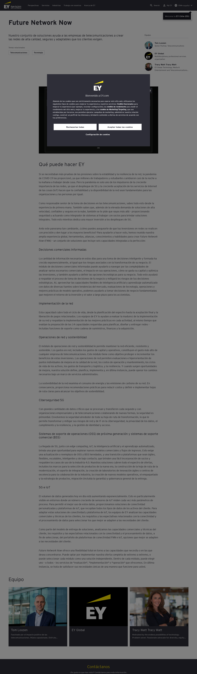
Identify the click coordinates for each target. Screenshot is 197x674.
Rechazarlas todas (75, 127)
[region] (98, 110)
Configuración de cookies (98, 134)
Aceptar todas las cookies (120, 127)
